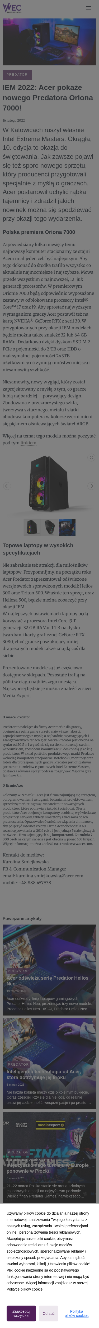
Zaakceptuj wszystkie (21, 1313)
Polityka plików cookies (76, 1313)
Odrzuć (48, 1313)
